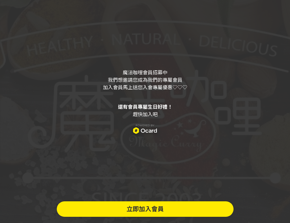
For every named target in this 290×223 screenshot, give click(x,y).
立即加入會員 (145, 209)
